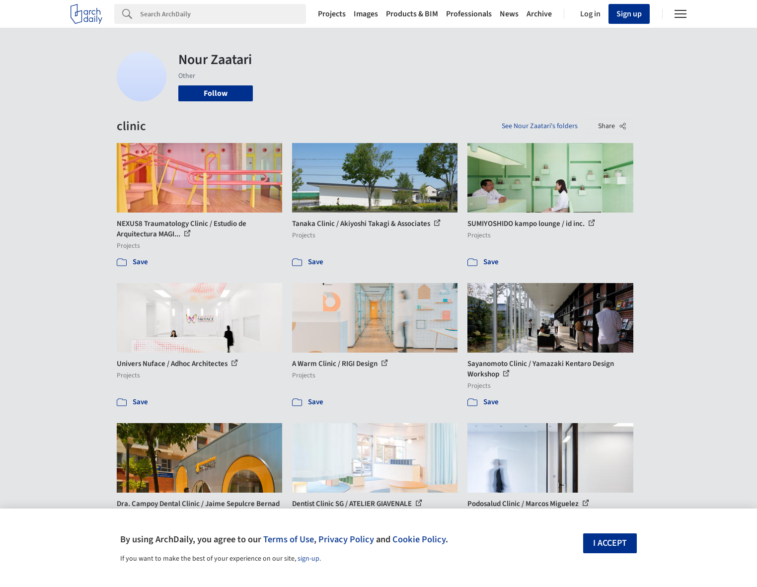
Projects (332, 14)
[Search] (223, 14)
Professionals (469, 14)
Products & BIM (412, 14)
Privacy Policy (346, 539)
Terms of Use (288, 539)
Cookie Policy (419, 539)
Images (366, 14)
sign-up (308, 559)
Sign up (629, 13)
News (509, 14)
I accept (610, 543)
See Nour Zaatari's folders (540, 126)
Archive (539, 14)
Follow (215, 93)
